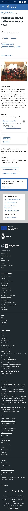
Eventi (2, 333)
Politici (2, 268)
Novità (6, 12)
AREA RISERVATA (13, 509)
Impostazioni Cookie (6, 445)
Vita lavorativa (4, 309)
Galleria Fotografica (5, 340)
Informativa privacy (5, 440)
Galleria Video (4, 343)
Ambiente (3, 278)
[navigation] (3, 6)
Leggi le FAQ (4, 426)
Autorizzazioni (4, 286)
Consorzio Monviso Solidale (7, 470)
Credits (2, 447)
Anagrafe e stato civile (6, 281)
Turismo (3, 307)
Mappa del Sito (4, 454)
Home (2, 12)
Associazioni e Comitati (6, 348)
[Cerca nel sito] (24, 6)
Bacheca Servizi (5, 435)
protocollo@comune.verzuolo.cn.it (13, 128)
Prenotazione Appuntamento (8, 428)
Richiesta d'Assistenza (6, 433)
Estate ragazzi (4, 320)
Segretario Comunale (9, 121)
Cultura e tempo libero (6, 290)
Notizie (10, 12)
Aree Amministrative (6, 256)
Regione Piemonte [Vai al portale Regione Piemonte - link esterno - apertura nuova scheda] (5, 1)
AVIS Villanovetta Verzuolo (7, 479)
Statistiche (3, 452)
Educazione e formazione (7, 293)
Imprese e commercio (6, 298)
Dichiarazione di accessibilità (8, 421)
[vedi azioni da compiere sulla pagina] (12, 38)
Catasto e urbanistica (6, 288)
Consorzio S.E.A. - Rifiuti (7, 472)
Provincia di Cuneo (5, 465)
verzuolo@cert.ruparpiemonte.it (12, 363)
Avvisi (2, 325)
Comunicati (3, 323)
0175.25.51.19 (6, 357)
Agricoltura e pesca (5, 276)
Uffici (2, 258)
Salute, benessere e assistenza (8, 302)
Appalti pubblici (4, 283)
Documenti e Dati (5, 260)
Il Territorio (3, 338)
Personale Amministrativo (7, 265)
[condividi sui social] (4, 38)
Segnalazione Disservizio (7, 430)
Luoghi (2, 336)
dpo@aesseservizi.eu (9, 409)
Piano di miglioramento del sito (8, 423)
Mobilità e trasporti (5, 300)
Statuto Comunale (5, 438)
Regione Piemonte (5, 463)
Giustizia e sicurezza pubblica (8, 295)
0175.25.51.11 (6, 356)
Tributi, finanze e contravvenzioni (9, 305)
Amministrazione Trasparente (8, 418)
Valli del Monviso (5, 475)
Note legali (3, 442)
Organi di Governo (5, 253)
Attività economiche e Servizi (8, 345)
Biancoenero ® (15, 505)
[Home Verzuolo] (13, 7)
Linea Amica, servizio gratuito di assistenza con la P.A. (14, 477)
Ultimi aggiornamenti (6, 450)
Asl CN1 (3, 467)
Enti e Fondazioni (5, 263)
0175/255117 (11, 126)
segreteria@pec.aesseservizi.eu (11, 411)
